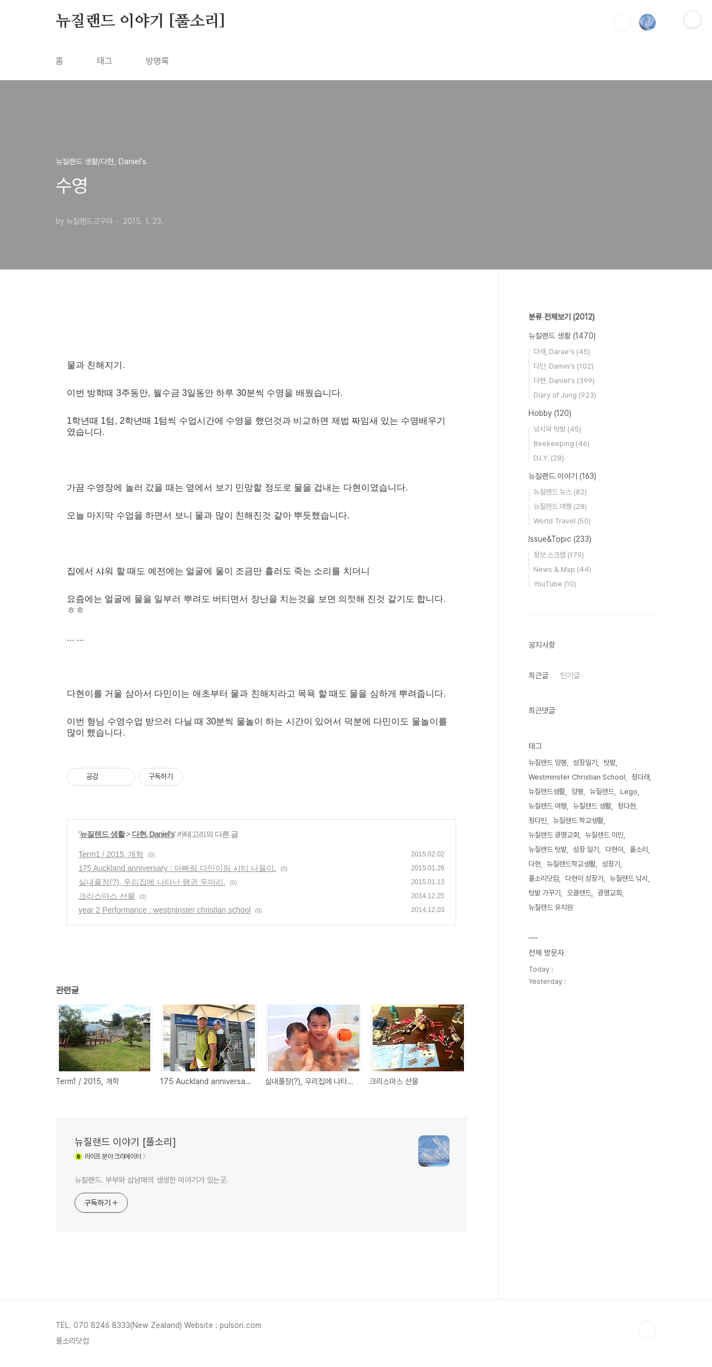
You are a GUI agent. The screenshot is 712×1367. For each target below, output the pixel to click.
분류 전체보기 (561, 316)
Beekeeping (561, 443)
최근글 (538, 675)
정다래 (640, 777)
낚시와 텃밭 (557, 429)
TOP (647, 1330)
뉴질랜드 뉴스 (560, 492)
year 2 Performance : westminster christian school (164, 909)
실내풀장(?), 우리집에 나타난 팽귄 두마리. (151, 882)
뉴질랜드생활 (546, 791)
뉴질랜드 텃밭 (547, 849)
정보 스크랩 (558, 555)
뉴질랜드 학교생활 (578, 820)
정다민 (537, 820)
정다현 (626, 806)
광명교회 (609, 893)
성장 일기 (586, 849)
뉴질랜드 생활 (102, 834)
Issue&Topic (559, 539)
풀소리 (639, 849)
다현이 (614, 849)
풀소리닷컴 (543, 878)
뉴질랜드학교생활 (571, 864)
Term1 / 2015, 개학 (111, 854)
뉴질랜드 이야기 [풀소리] (140, 22)
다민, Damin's (563, 366)
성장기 (611, 864)
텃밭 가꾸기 (544, 893)
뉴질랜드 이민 (604, 835)
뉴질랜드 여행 (560, 506)
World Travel (562, 521)
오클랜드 (579, 893)
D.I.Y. (548, 458)
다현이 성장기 (584, 878)
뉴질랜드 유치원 (550, 907)
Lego (628, 791)
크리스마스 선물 (106, 895)
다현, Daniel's (153, 834)
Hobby (549, 413)
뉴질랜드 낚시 (629, 878)
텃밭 (610, 762)
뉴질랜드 (602, 791)
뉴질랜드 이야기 (562, 476)
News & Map (562, 569)
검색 (622, 22)
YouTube (554, 584)
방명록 (157, 61)
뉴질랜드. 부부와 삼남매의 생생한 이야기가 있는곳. (152, 1179)
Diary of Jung (564, 395)
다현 (534, 864)
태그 (104, 61)
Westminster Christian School (576, 777)
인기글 (570, 675)
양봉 (577, 791)
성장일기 (585, 762)
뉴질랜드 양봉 (547, 762)
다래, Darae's (561, 351)
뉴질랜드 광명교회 (553, 835)
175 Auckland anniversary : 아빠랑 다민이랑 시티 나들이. (177, 868)
